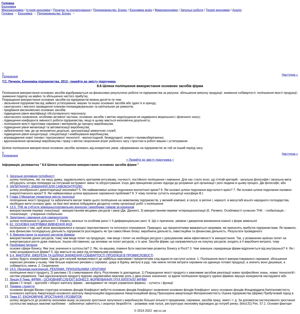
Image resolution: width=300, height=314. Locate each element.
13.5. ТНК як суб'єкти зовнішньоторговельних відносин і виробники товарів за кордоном (72, 207)
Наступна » (290, 74)
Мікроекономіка (13, 10)
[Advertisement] (150, 42)
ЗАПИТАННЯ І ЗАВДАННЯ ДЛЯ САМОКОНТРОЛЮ (46, 186)
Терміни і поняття (22, 286)
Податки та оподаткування (71, 10)
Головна (7, 13)
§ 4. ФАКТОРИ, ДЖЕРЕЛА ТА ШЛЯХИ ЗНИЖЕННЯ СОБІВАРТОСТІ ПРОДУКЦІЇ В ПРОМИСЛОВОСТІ (81, 255)
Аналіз (237, 10)
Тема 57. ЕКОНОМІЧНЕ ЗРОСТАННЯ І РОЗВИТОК (46, 296)
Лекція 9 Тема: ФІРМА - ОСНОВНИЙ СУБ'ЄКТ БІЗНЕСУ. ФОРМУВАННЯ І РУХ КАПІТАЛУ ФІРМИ (78, 279)
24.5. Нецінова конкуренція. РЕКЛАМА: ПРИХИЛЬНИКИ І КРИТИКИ (58, 269)
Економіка (9, 6)
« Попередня (10, 74)
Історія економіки (38, 10)
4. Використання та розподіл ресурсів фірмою (42, 234)
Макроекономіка (166, 10)
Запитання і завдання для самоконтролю (39, 217)
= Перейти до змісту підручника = (150, 159)
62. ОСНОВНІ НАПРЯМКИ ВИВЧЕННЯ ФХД (41, 224)
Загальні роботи (191, 10)
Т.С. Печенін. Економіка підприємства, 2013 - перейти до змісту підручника (59, 81)
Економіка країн (141, 10)
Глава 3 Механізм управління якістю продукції (42, 196)
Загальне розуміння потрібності (32, 176)
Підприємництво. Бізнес (110, 10)
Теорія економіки (218, 10)
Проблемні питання (23, 245)
